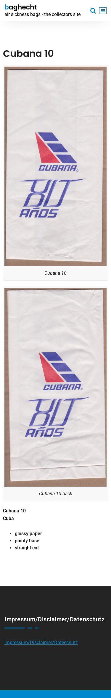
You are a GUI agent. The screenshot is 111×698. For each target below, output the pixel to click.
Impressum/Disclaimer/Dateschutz (41, 642)
